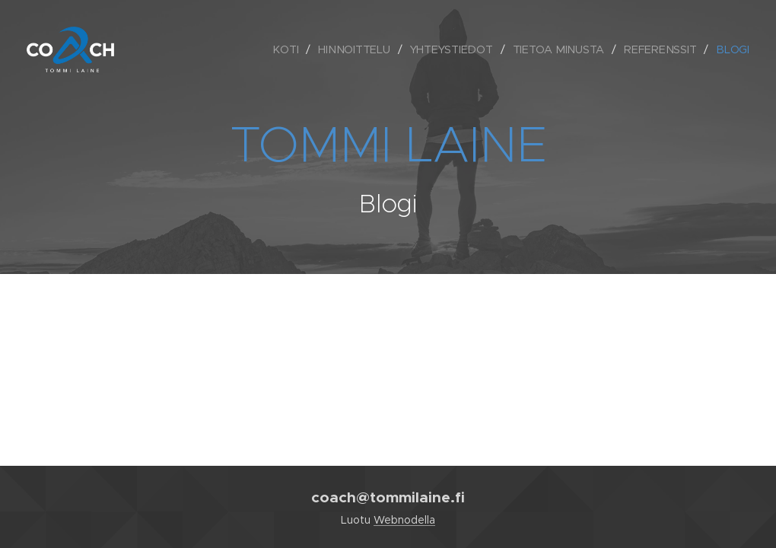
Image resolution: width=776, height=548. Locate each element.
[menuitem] (289, 49)
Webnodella (404, 520)
